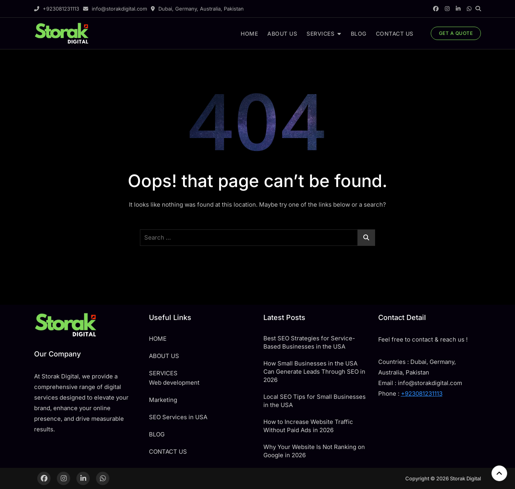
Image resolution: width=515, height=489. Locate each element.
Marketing (163, 400)
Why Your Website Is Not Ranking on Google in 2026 (314, 451)
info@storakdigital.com (115, 8)
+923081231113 (56, 8)
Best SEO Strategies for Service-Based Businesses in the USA (309, 342)
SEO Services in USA (178, 417)
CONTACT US (394, 33)
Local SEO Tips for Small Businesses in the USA (314, 401)
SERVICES (320, 33)
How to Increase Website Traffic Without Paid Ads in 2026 (308, 426)
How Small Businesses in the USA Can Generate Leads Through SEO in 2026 (314, 372)
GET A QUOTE (456, 33)
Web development (174, 382)
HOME (249, 33)
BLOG (358, 33)
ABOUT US (282, 33)
